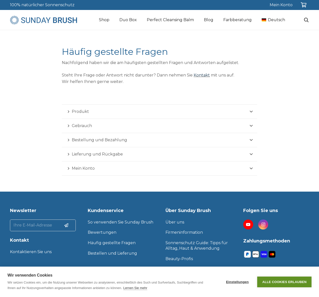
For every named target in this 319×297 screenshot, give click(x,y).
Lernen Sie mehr (135, 288)
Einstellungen (237, 282)
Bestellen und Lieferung (112, 253)
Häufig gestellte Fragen (112, 242)
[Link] (43, 20)
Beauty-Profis (179, 258)
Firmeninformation (184, 232)
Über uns (174, 222)
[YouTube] (248, 224)
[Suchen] (306, 20)
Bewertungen (102, 232)
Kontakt (202, 75)
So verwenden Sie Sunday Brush (120, 222)
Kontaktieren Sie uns (31, 251)
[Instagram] (263, 224)
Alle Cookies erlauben (284, 282)
